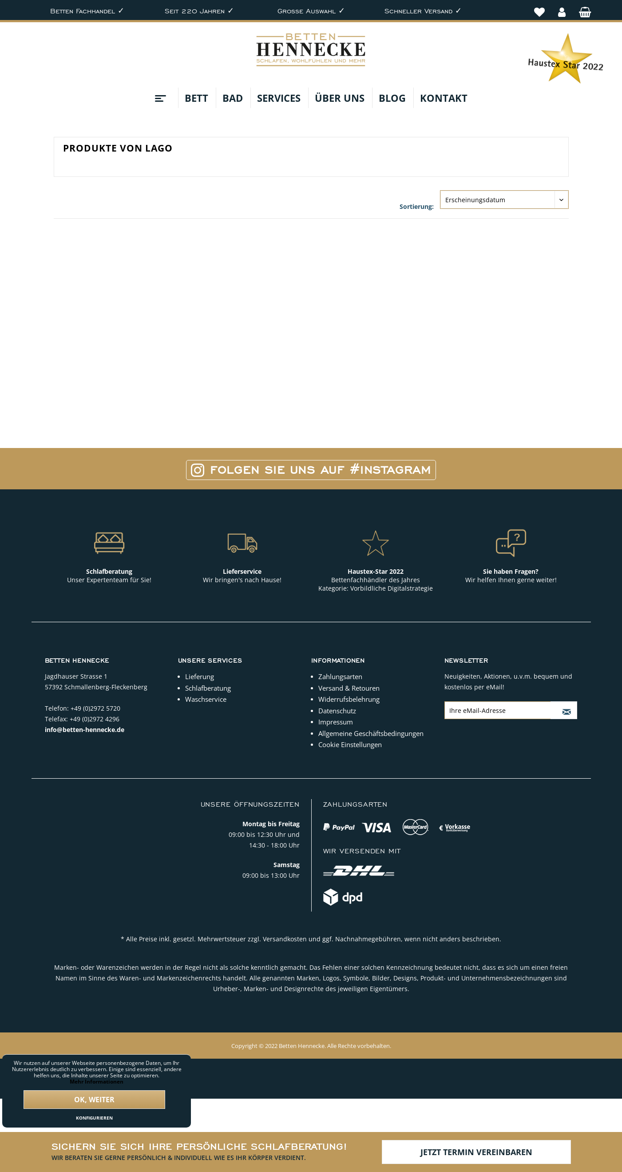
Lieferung (199, 676)
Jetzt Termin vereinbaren (476, 1152)
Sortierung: (417, 206)
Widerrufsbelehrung (349, 699)
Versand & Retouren (349, 688)
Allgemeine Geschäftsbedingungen (371, 733)
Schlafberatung (208, 688)
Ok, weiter (94, 1099)
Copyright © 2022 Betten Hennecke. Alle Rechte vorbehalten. (311, 1046)
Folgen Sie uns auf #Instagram (311, 470)
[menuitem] (539, 7)
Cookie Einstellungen (350, 744)
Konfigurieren (94, 1118)
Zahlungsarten (340, 676)
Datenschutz (337, 710)
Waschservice (205, 699)
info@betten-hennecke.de (84, 729)
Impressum (335, 721)
